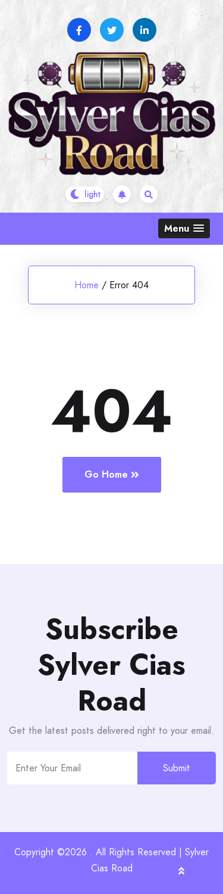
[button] (184, 228)
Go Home (111, 474)
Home (86, 285)
